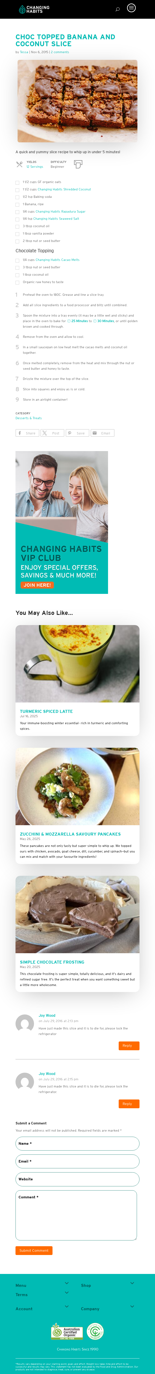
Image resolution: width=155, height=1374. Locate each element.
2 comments (60, 52)
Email (105, 433)
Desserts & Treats (29, 418)
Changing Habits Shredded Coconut (64, 189)
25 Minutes (77, 321)
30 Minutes (103, 321)
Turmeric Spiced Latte (46, 711)
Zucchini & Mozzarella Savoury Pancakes (70, 834)
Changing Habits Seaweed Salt (56, 218)
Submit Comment (34, 1251)
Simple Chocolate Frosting (52, 962)
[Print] (78, 163)
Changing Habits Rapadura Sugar (61, 211)
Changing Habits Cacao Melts (58, 260)
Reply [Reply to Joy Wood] (127, 1046)
